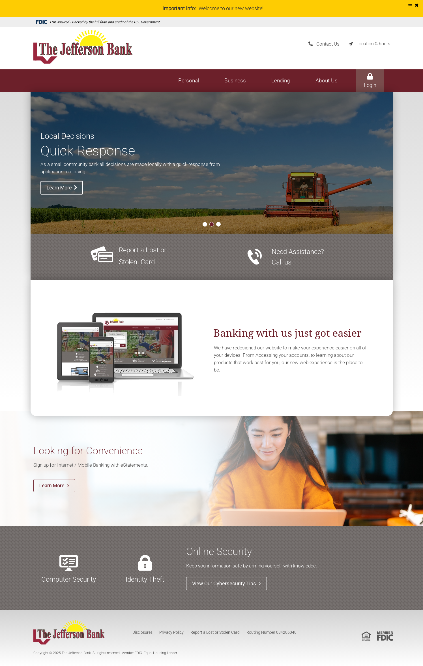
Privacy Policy (171, 632)
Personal (188, 80)
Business (235, 80)
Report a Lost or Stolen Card (215, 632)
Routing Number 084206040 (271, 632)
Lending (280, 80)
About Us (326, 80)
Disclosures (142, 632)
